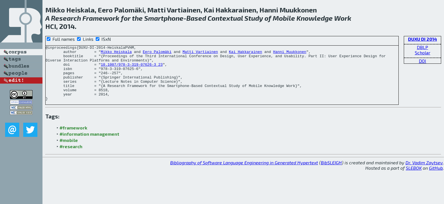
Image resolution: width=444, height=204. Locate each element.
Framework (100, 18)
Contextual (225, 18)
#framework (73, 138)
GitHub (436, 179)
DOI (422, 60)
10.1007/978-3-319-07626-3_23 (132, 68)
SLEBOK (414, 179)
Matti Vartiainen (200, 53)
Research (66, 18)
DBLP (422, 47)
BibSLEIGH (331, 173)
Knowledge (314, 18)
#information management (89, 145)
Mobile (284, 18)
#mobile (68, 151)
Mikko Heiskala (116, 53)
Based (196, 18)
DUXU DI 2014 (422, 39)
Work (342, 18)
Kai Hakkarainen (245, 53)
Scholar (422, 52)
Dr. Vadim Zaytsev (424, 173)
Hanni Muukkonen (289, 53)
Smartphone (163, 18)
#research (70, 157)
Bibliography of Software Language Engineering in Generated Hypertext (244, 173)
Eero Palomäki (157, 53)
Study (253, 18)
